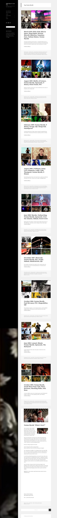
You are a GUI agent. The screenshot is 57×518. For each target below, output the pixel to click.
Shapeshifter (33, 316)
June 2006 (32, 357)
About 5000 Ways (8, 11)
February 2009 (32, 140)
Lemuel (36, 357)
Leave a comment (44, 54)
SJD (30, 142)
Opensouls (34, 97)
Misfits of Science (26, 97)
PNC (43, 97)
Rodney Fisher (31, 358)
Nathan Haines (38, 53)
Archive (7, 14)
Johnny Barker (26, 141)
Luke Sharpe (40, 52)
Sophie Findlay (26, 188)
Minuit (43, 357)
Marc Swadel (44, 96)
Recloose (29, 402)
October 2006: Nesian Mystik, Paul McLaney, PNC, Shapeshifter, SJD (36, 303)
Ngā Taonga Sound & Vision (28, 495)
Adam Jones (37, 96)
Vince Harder (30, 188)
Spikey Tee (43, 402)
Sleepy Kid (32, 142)
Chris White (36, 315)
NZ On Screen (38, 141)
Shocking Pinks (37, 402)
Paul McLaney (28, 316)
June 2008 (32, 229)
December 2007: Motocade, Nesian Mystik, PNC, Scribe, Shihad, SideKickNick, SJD (34, 259)
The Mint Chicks (29, 54)
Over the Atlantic (37, 230)
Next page (50, 510)
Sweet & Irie (25, 231)
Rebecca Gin (41, 187)
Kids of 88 (25, 52)
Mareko (45, 229)
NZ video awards (8, 15)
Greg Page (44, 140)
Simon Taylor (28, 142)
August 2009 (32, 96)
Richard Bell (32, 402)
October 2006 (32, 315)
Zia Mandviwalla (39, 54)
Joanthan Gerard (42, 272)
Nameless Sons (33, 53)
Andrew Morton (37, 401)
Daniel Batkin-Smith (37, 229)
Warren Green (29, 98)
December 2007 (33, 272)
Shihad (45, 230)
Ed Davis (40, 315)
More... (9, 37)
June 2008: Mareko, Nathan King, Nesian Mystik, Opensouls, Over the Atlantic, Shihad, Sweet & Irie (36, 217)
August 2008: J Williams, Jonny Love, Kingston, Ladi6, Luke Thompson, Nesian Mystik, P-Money (35, 171)
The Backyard (35, 358)
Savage (25, 142)
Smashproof (36, 142)
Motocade (27, 273)
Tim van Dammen (34, 54)
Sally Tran (44, 187)
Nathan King (25, 230)
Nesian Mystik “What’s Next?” (34, 425)
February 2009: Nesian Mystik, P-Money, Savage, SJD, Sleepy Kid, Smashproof (35, 126)
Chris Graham (37, 140)
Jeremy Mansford (42, 401)
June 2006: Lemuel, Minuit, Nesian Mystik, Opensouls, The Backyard (35, 344)
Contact (7, 18)
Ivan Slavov (42, 229)
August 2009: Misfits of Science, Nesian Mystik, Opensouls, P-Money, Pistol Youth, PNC (35, 82)
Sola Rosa (40, 402)
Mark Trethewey (43, 315)
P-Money (37, 97)
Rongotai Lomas (45, 141)
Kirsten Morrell (36, 52)
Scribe (40, 273)
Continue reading (27, 46)
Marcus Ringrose (28, 53)
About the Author (8, 12)
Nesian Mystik (42, 53)
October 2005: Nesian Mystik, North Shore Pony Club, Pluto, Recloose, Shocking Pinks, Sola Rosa (35, 387)
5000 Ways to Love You (10, 4)
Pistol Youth (40, 97)
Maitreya (43, 52)
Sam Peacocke (42, 230)
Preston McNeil (26, 402)
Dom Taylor (41, 140)
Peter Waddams (37, 187)
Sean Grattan (43, 273)
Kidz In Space (29, 52)
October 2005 (32, 401)
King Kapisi (32, 52)
